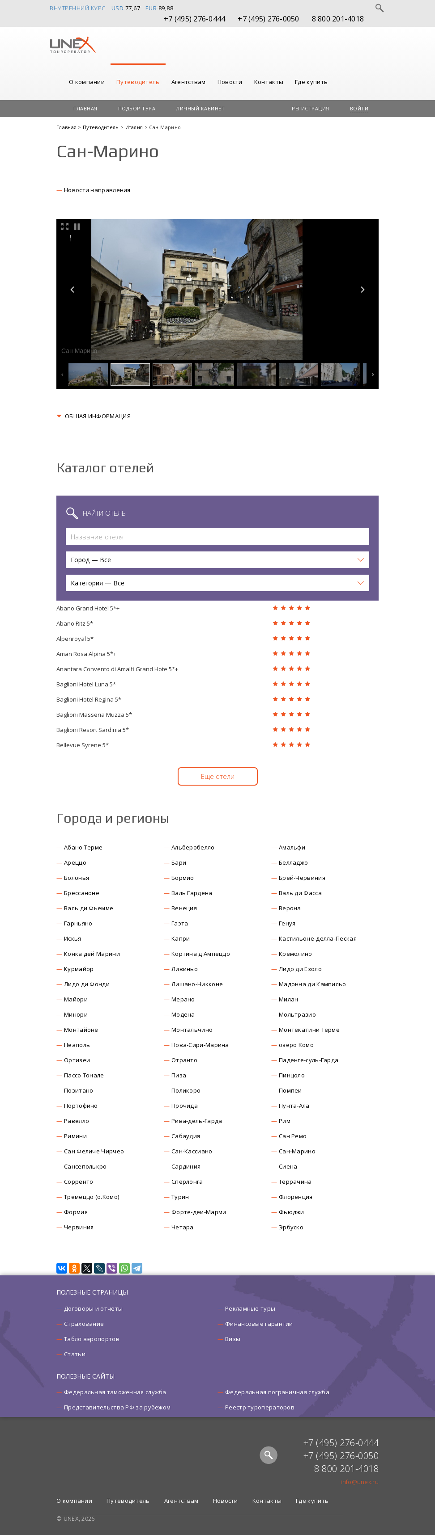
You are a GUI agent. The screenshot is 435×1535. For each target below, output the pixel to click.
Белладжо (293, 862)
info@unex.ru (360, 1482)
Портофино (81, 1106)
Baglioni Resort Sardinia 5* (92, 730)
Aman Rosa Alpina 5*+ (86, 654)
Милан (289, 999)
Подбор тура (137, 108)
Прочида (184, 1106)
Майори (76, 999)
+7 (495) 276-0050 (268, 19)
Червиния (79, 1227)
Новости (230, 82)
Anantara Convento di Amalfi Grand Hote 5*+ (117, 669)
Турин (180, 1197)
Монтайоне (81, 1030)
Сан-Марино (297, 1151)
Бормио (182, 878)
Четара (182, 1227)
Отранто (184, 1060)
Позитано (78, 1090)
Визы (232, 1339)
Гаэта (179, 923)
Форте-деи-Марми (198, 1212)
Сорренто (78, 1182)
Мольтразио (297, 1014)
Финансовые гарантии (259, 1324)
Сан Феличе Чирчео (94, 1151)
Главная (85, 108)
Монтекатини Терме (309, 1030)
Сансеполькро (85, 1166)
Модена (183, 1014)
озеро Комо (296, 1045)
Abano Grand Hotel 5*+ (87, 608)
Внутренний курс (78, 8)
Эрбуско (291, 1227)
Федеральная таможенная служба (115, 1392)
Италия (135, 127)
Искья (72, 938)
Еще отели (218, 776)
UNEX (73, 45)
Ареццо (75, 862)
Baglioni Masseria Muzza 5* (94, 715)
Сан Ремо (293, 1136)
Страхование (84, 1324)
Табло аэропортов (91, 1339)
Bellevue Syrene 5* (82, 745)
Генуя (287, 923)
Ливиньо (184, 969)
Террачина (295, 1182)
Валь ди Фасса (300, 893)
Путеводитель (138, 82)
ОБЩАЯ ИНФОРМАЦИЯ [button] (98, 416)
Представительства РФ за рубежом (117, 1407)
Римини (75, 1136)
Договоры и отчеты (93, 1308)
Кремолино (295, 954)
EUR (151, 8)
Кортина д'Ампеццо (200, 954)
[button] (217, 559)
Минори (76, 1014)
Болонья (76, 878)
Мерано (183, 999)
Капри (180, 938)
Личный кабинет (200, 108)
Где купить (311, 82)
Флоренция (296, 1197)
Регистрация (310, 108)
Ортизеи (77, 1060)
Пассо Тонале (84, 1075)
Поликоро (185, 1090)
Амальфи (292, 847)
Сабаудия (185, 1136)
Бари (178, 862)
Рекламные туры (250, 1308)
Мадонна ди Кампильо (312, 984)
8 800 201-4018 (338, 19)
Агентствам (188, 82)
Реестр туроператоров (259, 1407)
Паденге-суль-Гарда (308, 1060)
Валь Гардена (192, 893)
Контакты (268, 82)
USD (117, 8)
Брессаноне (81, 893)
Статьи (74, 1354)
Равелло (76, 1121)
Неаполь (77, 1045)
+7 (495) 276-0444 (194, 19)
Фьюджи (291, 1212)
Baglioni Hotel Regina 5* (88, 699)
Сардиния (185, 1166)
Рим (284, 1121)
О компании (87, 82)
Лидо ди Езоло (300, 969)
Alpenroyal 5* (75, 639)
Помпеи (290, 1090)
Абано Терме (83, 847)
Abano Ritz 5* (74, 623)
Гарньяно (78, 923)
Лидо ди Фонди (87, 984)
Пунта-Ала (294, 1106)
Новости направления (97, 190)
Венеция (184, 908)
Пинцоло (292, 1075)
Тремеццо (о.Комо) (91, 1197)
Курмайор (79, 969)
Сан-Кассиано (192, 1151)
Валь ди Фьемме (88, 908)
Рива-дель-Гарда (196, 1121)
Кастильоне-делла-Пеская (318, 938)
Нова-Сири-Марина (200, 1045)
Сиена (288, 1166)
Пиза (178, 1075)
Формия (76, 1212)
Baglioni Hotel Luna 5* (86, 684)
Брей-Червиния (302, 878)
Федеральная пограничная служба (277, 1392)
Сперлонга (187, 1182)
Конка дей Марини (92, 954)
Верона (290, 908)
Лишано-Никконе (197, 984)
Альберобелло (193, 847)
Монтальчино (192, 1030)
